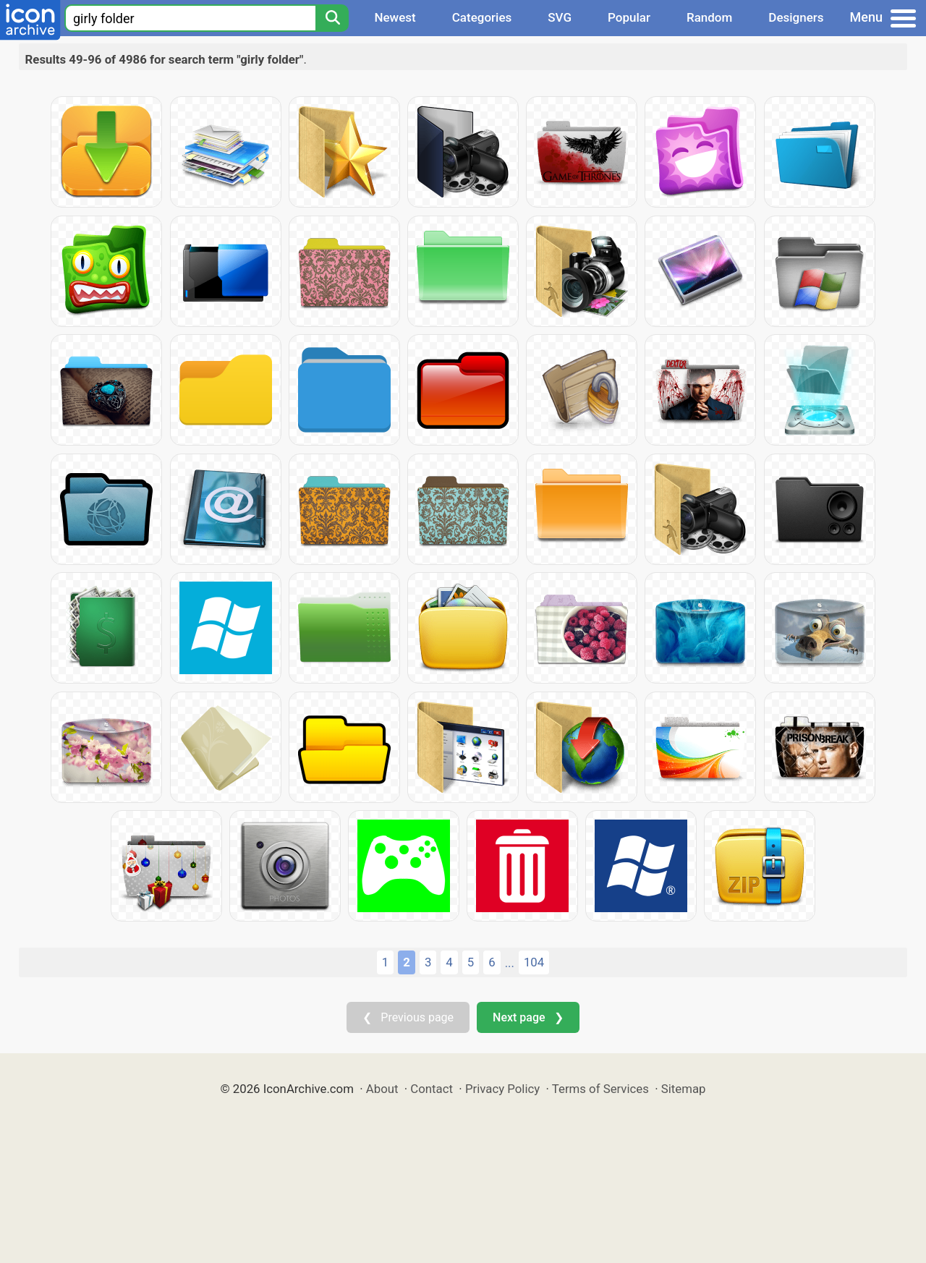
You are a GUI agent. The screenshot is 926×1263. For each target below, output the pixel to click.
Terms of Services (600, 1088)
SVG (560, 17)
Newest (394, 17)
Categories (482, 17)
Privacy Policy (502, 1088)
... (509, 963)
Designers (795, 17)
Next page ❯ (528, 1017)
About (382, 1088)
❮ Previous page (408, 1017)
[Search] (332, 18)
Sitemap (683, 1088)
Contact (431, 1088)
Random (709, 17)
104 (534, 962)
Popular (629, 17)
